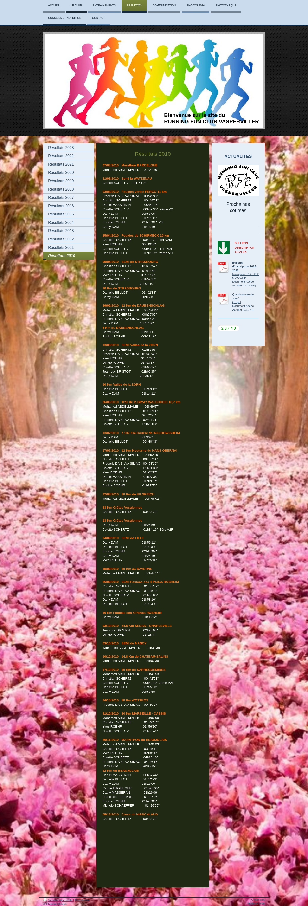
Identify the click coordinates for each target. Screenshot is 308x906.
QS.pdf (236, 302)
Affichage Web (255, 903)
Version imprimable (58, 900)
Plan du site (82, 900)
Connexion (258, 899)
